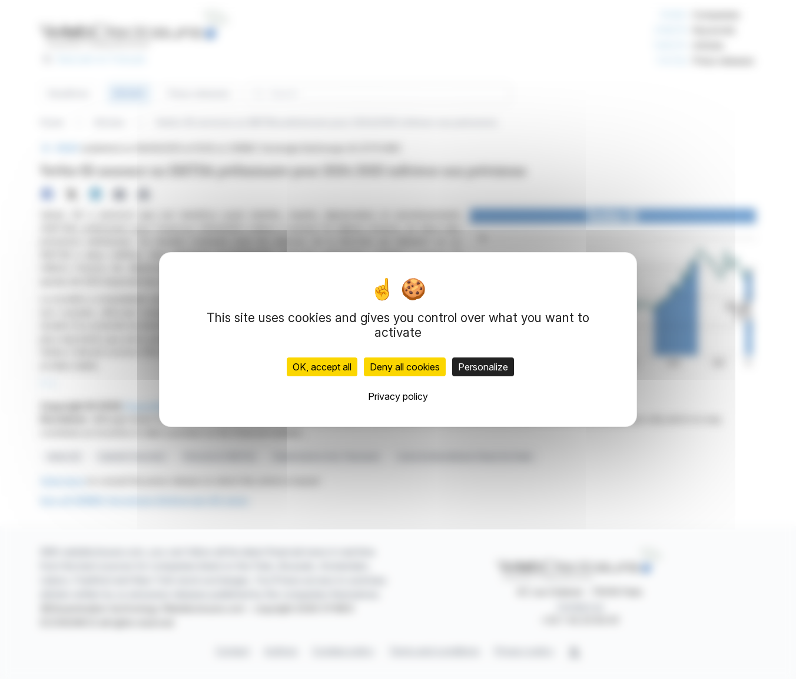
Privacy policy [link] (398, 396)
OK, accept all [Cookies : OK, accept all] (322, 367)
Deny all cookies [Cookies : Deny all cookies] (405, 367)
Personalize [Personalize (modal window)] (483, 367)
